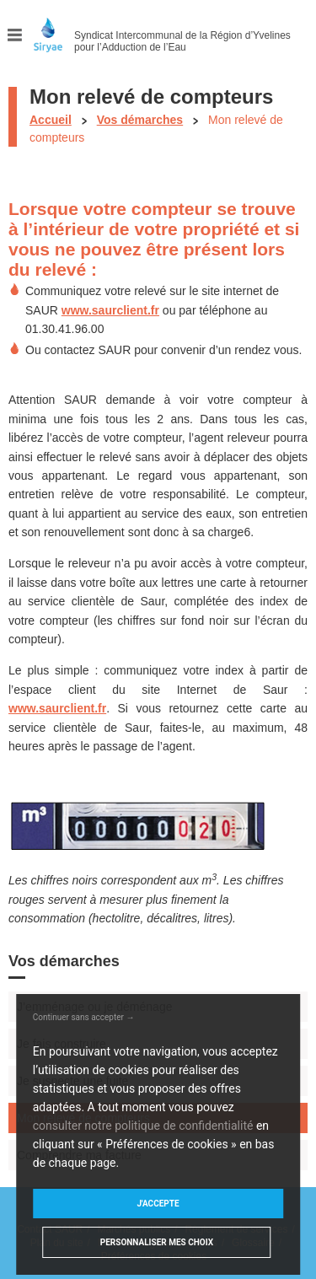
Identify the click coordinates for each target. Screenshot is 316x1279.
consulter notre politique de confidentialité (143, 1125)
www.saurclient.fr (110, 310)
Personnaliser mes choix (156, 1242)
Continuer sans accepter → (84, 1017)
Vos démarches (140, 119)
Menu (15, 35)
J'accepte (158, 1203)
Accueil (50, 119)
